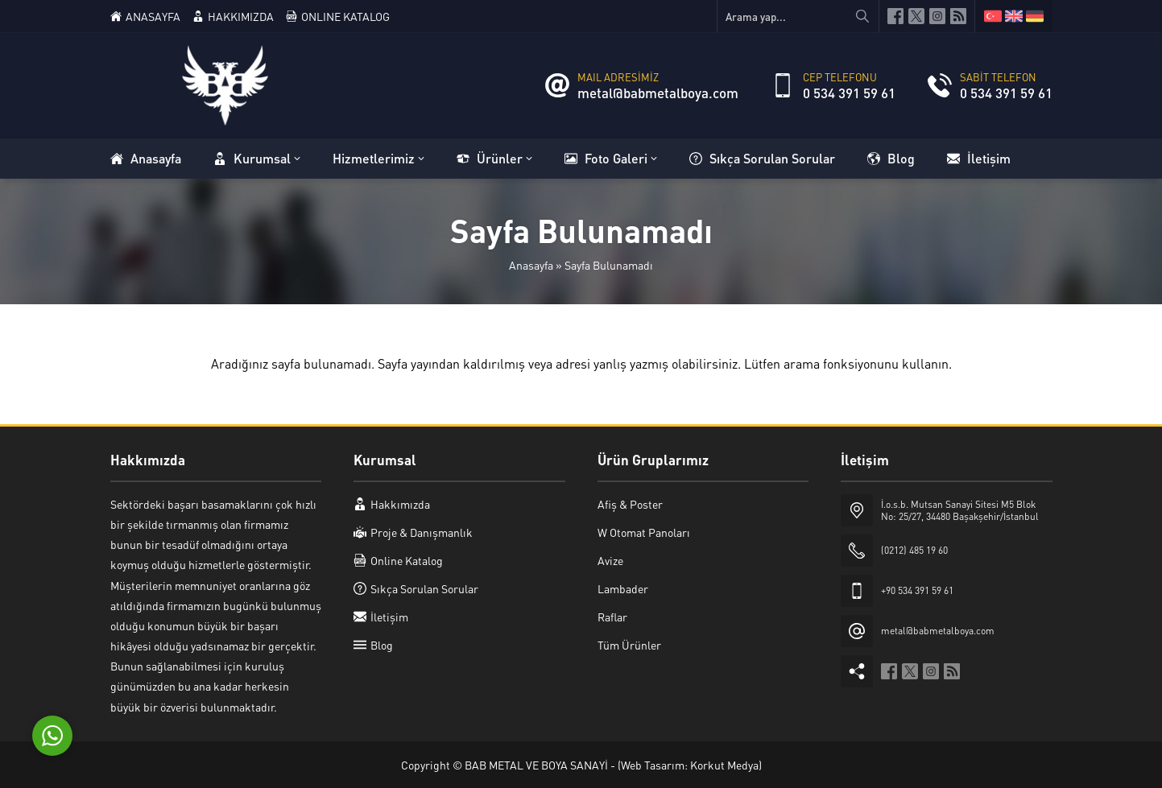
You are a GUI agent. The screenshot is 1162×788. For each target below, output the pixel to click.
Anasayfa (531, 265)
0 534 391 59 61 (849, 92)
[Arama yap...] (798, 16)
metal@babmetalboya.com (657, 92)
